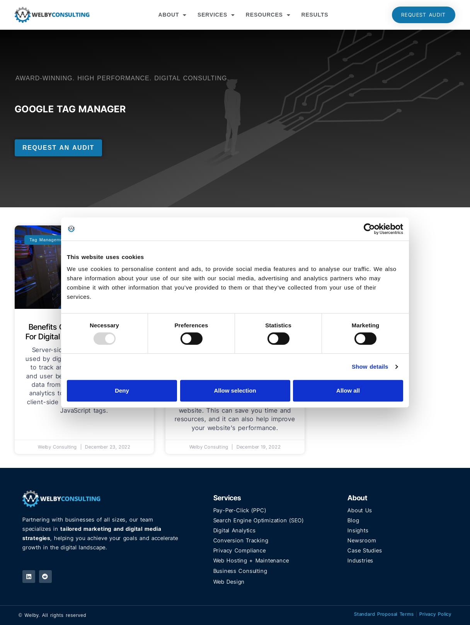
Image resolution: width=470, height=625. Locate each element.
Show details (370, 366)
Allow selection (235, 390)
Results (315, 15)
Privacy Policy (435, 614)
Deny (122, 390)
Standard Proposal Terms (384, 614)
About (172, 15)
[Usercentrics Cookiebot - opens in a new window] (369, 229)
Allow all (348, 390)
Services (216, 15)
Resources (268, 15)
